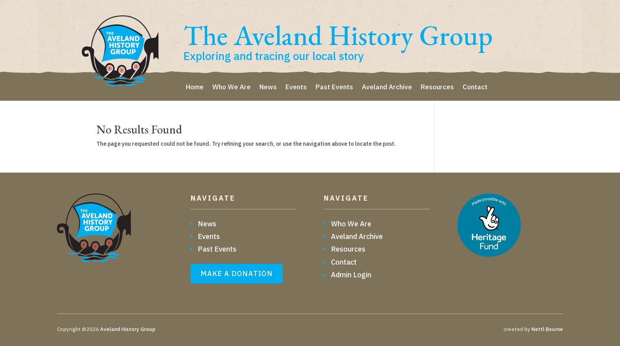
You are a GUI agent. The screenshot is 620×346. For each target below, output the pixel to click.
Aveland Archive (387, 87)
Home (195, 87)
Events (296, 87)
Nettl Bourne (547, 329)
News (268, 87)
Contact (475, 87)
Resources (437, 87)
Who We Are (231, 87)
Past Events (334, 87)
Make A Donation (236, 273)
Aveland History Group (127, 329)
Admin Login (351, 274)
